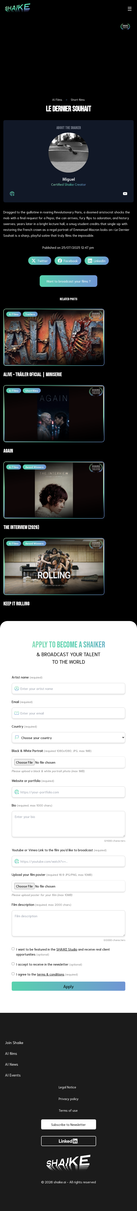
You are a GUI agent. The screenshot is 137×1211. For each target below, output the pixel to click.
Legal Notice (67, 1087)
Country (24, 726)
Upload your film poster (52, 874)
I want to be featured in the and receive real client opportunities (63, 951)
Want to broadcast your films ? (68, 281)
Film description (41, 904)
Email (22, 701)
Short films (78, 99)
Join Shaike (14, 1042)
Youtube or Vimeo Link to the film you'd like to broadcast (59, 850)
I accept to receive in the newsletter (49, 964)
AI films (11, 1053)
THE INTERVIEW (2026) (21, 527)
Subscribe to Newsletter (68, 1124)
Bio (32, 805)
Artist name (27, 677)
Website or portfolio (33, 780)
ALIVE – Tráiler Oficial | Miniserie (32, 375)
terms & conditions (50, 974)
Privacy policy (69, 1098)
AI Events (13, 1074)
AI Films (57, 99)
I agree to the (47, 974)
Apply (68, 986)
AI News (11, 1064)
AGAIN (8, 451)
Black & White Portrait (51, 750)
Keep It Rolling (16, 604)
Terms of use (68, 1110)
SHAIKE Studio (66, 949)
